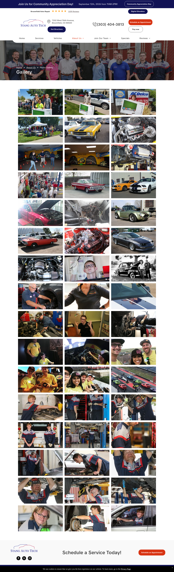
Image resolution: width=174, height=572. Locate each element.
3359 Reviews (73, 11)
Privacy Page (126, 569)
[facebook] (18, 558)
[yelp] (24, 558)
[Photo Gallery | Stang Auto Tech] (40, 102)
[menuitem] (22, 39)
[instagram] (30, 558)
